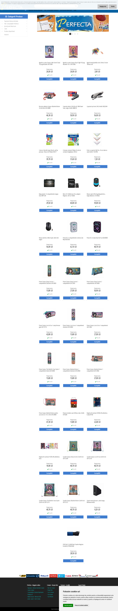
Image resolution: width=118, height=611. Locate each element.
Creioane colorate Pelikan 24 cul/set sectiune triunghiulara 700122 (72, 151)
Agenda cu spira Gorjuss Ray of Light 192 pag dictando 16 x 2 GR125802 (74, 63)
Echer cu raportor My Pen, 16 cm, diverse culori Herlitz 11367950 (97, 151)
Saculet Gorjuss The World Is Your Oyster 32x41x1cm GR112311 (49, 501)
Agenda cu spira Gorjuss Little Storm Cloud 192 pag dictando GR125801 (49, 63)
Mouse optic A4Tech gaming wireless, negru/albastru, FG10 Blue (96, 195)
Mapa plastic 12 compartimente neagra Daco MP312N (48, 195)
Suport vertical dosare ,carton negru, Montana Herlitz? (96, 501)
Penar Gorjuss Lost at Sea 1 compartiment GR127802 (97, 326)
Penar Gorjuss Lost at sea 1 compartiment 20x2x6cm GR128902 (73, 326)
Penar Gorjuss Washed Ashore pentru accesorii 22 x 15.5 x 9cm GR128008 (48, 414)
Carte (75, 10)
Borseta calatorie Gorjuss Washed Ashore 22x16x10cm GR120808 (49, 107)
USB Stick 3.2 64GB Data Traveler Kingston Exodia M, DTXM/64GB (73, 545)
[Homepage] (24, 10)
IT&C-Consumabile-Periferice (51, 10)
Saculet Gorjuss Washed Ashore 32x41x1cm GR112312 (74, 501)
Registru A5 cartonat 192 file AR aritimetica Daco (49, 457)
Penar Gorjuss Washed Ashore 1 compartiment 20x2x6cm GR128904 (71, 370)
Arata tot (6, 35)
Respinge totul (103, 6)
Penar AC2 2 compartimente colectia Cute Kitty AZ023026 (73, 238)
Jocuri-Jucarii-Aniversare (66, 10)
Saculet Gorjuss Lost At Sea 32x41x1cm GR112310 (96, 457)
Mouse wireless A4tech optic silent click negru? (49, 238)
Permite (113, 6)
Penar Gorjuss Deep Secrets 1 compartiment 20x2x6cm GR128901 (47, 282)
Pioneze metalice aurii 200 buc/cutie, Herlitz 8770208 (73, 414)
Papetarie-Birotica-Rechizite (35, 10)
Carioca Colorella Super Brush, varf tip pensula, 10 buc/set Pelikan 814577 (48, 151)
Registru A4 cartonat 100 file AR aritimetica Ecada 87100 (97, 414)
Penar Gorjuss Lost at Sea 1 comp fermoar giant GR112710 (49, 326)
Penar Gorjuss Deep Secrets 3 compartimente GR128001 (94, 282)
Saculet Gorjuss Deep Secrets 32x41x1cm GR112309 (73, 457)
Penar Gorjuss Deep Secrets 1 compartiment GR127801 (70, 282)
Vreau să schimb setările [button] (81, 605)
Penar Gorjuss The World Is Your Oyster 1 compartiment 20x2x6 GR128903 (49, 370)
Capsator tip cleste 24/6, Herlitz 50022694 (97, 106)
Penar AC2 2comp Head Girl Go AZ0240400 (97, 238)
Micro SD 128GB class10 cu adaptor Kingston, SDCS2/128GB (71, 195)
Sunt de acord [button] (68, 605)
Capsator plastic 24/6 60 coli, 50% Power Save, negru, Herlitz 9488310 (73, 107)
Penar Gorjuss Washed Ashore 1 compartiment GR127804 (95, 370)
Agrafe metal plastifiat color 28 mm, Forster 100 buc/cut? (97, 63)
